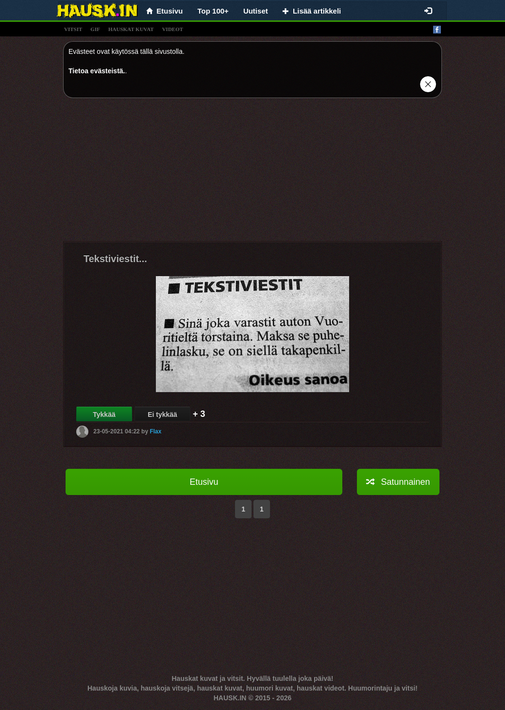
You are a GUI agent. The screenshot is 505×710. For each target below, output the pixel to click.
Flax (155, 431)
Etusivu (203, 482)
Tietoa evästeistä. (96, 71)
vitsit (73, 29)
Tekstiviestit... (115, 258)
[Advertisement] (252, 173)
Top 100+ (213, 11)
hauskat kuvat (131, 29)
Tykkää (104, 414)
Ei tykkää (162, 414)
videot (172, 29)
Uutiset (255, 11)
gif (95, 29)
